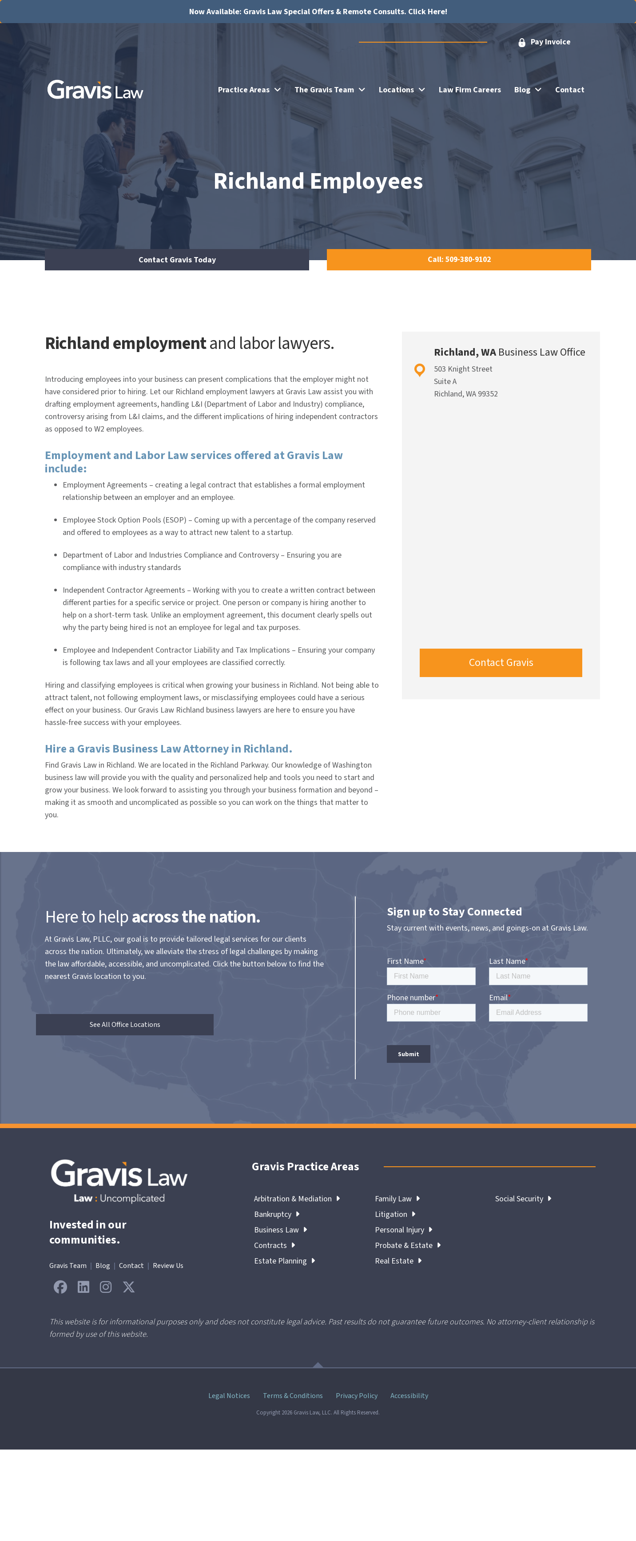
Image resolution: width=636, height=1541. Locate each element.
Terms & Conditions (293, 1396)
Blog (102, 1266)
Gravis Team (68, 1266)
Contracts (274, 1245)
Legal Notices (229, 1396)
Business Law (280, 1230)
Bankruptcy (276, 1214)
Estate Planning (284, 1261)
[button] (543, 42)
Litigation (395, 1214)
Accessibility (409, 1396)
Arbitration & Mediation (297, 1198)
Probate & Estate (408, 1245)
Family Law (397, 1198)
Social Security (523, 1198)
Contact (131, 1266)
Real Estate (398, 1261)
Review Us (168, 1266)
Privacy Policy (357, 1396)
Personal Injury (403, 1230)
